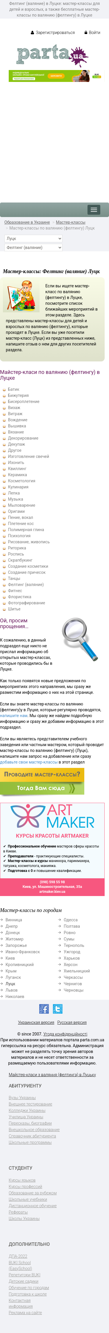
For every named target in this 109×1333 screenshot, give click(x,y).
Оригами (16, 511)
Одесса (71, 920)
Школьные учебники (28, 1199)
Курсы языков (22, 1180)
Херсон (70, 964)
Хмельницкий (77, 971)
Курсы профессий (25, 1186)
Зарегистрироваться (53, 32)
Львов (12, 990)
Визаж (14, 407)
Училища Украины (26, 1117)
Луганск (13, 977)
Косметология (21, 481)
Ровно (70, 932)
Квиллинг (17, 468)
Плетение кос (21, 523)
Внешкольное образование (34, 1129)
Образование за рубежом (33, 1193)
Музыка (15, 499)
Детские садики (23, 1281)
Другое (14, 450)
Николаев (15, 996)
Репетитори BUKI (24, 1275)
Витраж (15, 413)
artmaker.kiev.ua (52, 892)
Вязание (16, 432)
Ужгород (72, 951)
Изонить (16, 462)
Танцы (14, 578)
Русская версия (72, 1022)
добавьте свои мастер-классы (29, 762)
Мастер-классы (70, 222)
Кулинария (18, 487)
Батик (13, 389)
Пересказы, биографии (30, 1123)
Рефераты (18, 1212)
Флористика (19, 596)
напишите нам (13, 715)
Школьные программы (30, 1142)
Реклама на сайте (25, 1312)
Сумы (69, 939)
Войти (92, 32)
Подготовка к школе (28, 1294)
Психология (19, 535)
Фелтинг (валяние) (26, 584)
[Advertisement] (54, 139)
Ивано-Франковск (23, 951)
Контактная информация (21, 1303)
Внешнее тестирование (30, 1104)
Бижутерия (18, 395)
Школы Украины (24, 1218)
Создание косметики (28, 566)
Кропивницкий (20, 964)
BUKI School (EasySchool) (20, 1265)
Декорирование (23, 438)
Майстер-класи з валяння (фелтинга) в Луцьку (52, 1074)
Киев (10, 958)
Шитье (14, 609)
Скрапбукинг (20, 560)
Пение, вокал (20, 517)
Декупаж (16, 444)
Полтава (72, 926)
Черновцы (73, 990)
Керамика (17, 474)
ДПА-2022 (18, 1256)
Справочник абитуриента (32, 1136)
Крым (11, 971)
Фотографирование (26, 603)
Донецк (13, 932)
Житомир (15, 939)
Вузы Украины (22, 1097)
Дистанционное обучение (33, 1205)
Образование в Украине (27, 222)
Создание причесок (26, 572)
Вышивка (17, 426)
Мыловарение (21, 505)
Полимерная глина (26, 529)
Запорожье (16, 945)
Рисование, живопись (29, 542)
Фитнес (15, 590)
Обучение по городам (29, 1287)
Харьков (72, 958)
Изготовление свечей (28, 456)
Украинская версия (36, 1022)
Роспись (16, 554)
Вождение (17, 420)
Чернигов (73, 983)
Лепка (14, 493)
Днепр (12, 926)
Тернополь (74, 945)
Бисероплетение (23, 401)
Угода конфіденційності (65, 1034)
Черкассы (73, 977)
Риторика (17, 548)
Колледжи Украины (27, 1110)
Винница (14, 920)
